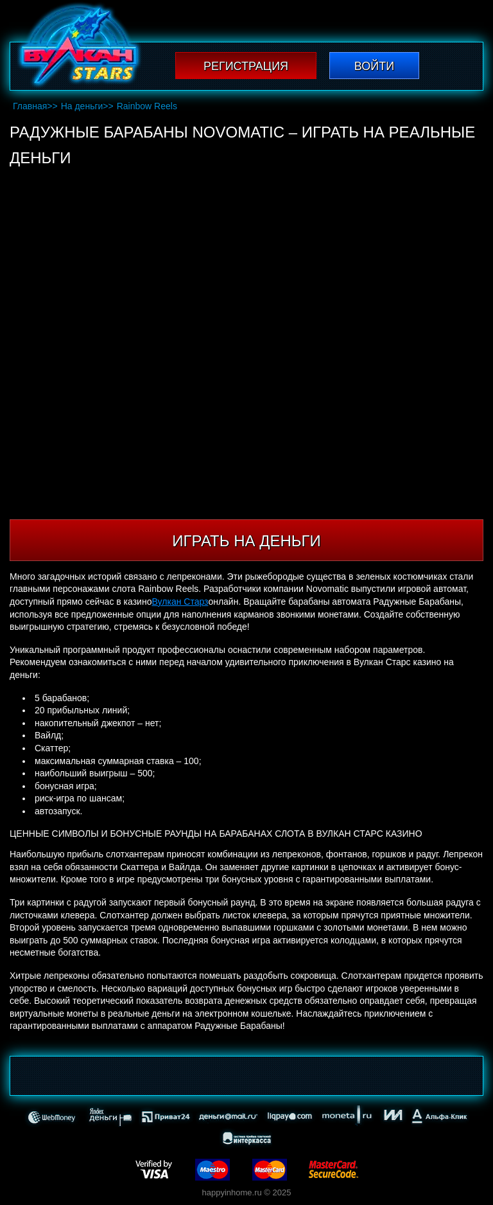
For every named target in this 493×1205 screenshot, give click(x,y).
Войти (374, 66)
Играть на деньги (246, 540)
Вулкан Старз (179, 601)
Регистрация (245, 66)
